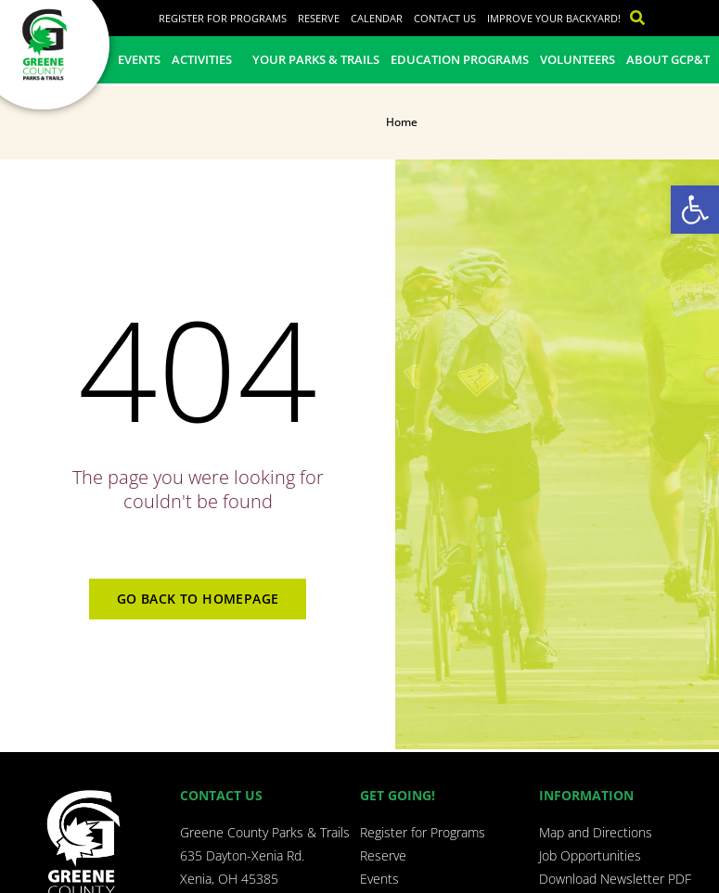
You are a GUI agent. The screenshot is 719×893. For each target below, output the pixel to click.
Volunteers (577, 59)
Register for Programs (223, 18)
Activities (206, 59)
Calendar (377, 18)
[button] (695, 209)
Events (139, 59)
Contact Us (445, 18)
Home (401, 122)
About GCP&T (668, 59)
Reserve (319, 18)
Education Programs (460, 59)
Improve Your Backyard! (554, 18)
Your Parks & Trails (315, 59)
